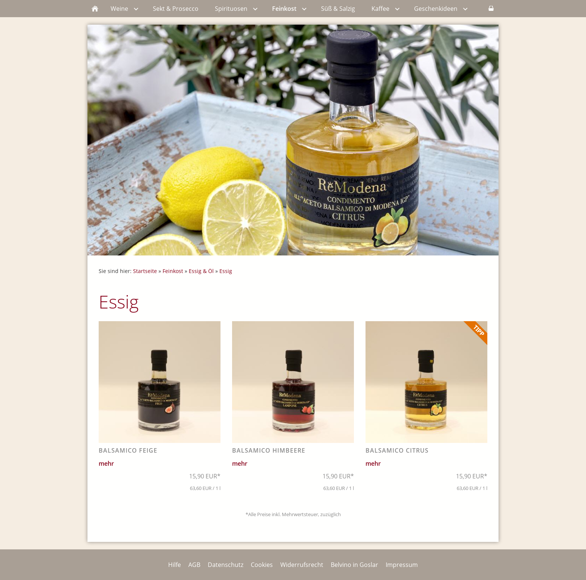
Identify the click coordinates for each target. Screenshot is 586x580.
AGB (194, 565)
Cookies (262, 565)
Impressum (402, 565)
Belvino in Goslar (354, 565)
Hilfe (174, 565)
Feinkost (173, 271)
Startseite (145, 271)
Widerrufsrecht (301, 565)
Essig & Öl (201, 271)
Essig (225, 271)
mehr (106, 463)
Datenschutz (225, 565)
